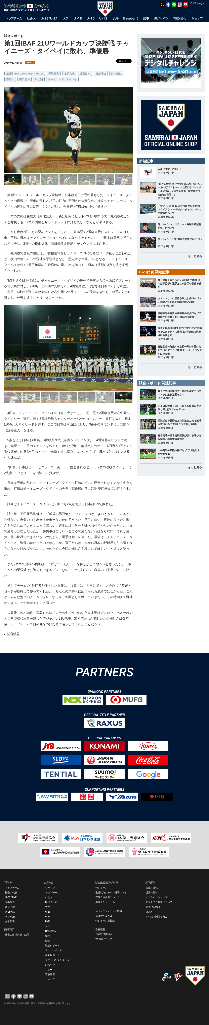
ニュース (50, 969)
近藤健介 (85, 73)
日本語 (193, 3)
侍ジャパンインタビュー (58, 960)
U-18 (47, 911)
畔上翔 (39, 79)
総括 (47, 935)
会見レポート (52, 955)
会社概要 (100, 929)
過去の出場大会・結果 (17, 934)
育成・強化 (152, 887)
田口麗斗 (24, 79)
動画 (47, 940)
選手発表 (50, 974)
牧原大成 (69, 73)
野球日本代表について (107, 897)
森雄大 (10, 79)
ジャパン (50, 887)
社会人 (48, 897)
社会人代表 (11, 892)
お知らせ (50, 964)
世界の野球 (152, 892)
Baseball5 (50, 931)
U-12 (47, 921)
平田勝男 (53, 73)
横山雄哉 (100, 73)
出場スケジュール (105, 902)
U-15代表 (10, 911)
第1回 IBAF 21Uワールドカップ (24, 73)
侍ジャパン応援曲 (105, 920)
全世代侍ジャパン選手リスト (111, 892)
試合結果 (13, 634)
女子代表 (10, 921)
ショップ (50, 979)
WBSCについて (103, 939)
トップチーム (12, 887)
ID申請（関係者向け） (158, 916)
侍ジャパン (101, 887)
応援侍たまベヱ (103, 915)
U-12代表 (10, 916)
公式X (149, 911)
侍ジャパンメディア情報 (108, 911)
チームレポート (53, 950)
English (201, 3)
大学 (47, 907)
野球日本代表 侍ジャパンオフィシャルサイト (28, 7)
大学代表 (10, 902)
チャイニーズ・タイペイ (62, 79)
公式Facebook (153, 907)
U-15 (47, 916)
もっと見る (195, 256)
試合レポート (52, 945)
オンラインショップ (156, 897)
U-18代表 (10, 907)
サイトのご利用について (159, 902)
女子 (47, 926)
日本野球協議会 (103, 934)
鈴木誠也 (116, 73)
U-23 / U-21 (11, 897)
